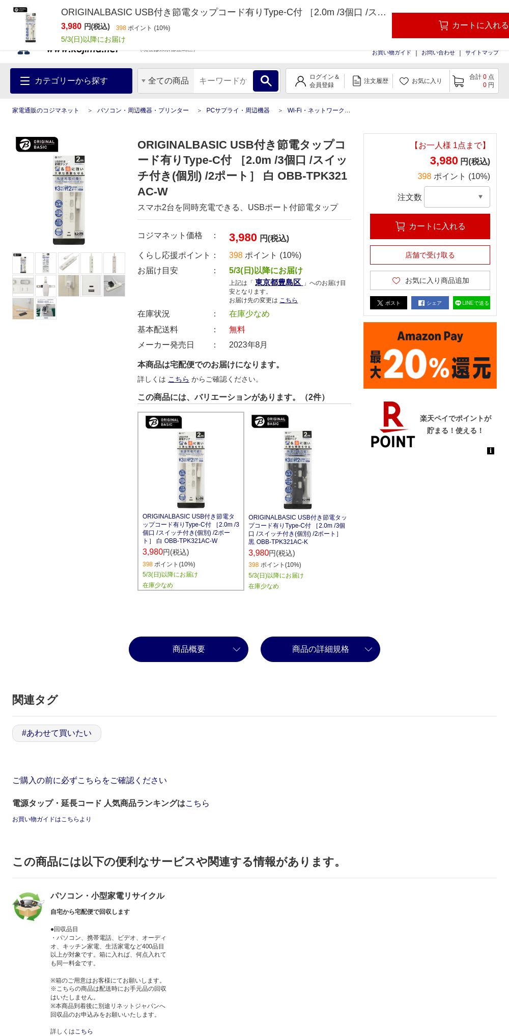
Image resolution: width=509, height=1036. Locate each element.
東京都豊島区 (279, 282)
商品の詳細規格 (320, 649)
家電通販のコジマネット (45, 110)
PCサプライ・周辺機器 (238, 110)
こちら (288, 300)
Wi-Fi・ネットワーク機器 (322, 110)
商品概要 (189, 649)
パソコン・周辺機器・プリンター (143, 110)
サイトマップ (482, 52)
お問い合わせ (438, 52)
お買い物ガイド (391, 52)
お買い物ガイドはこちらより (52, 819)
